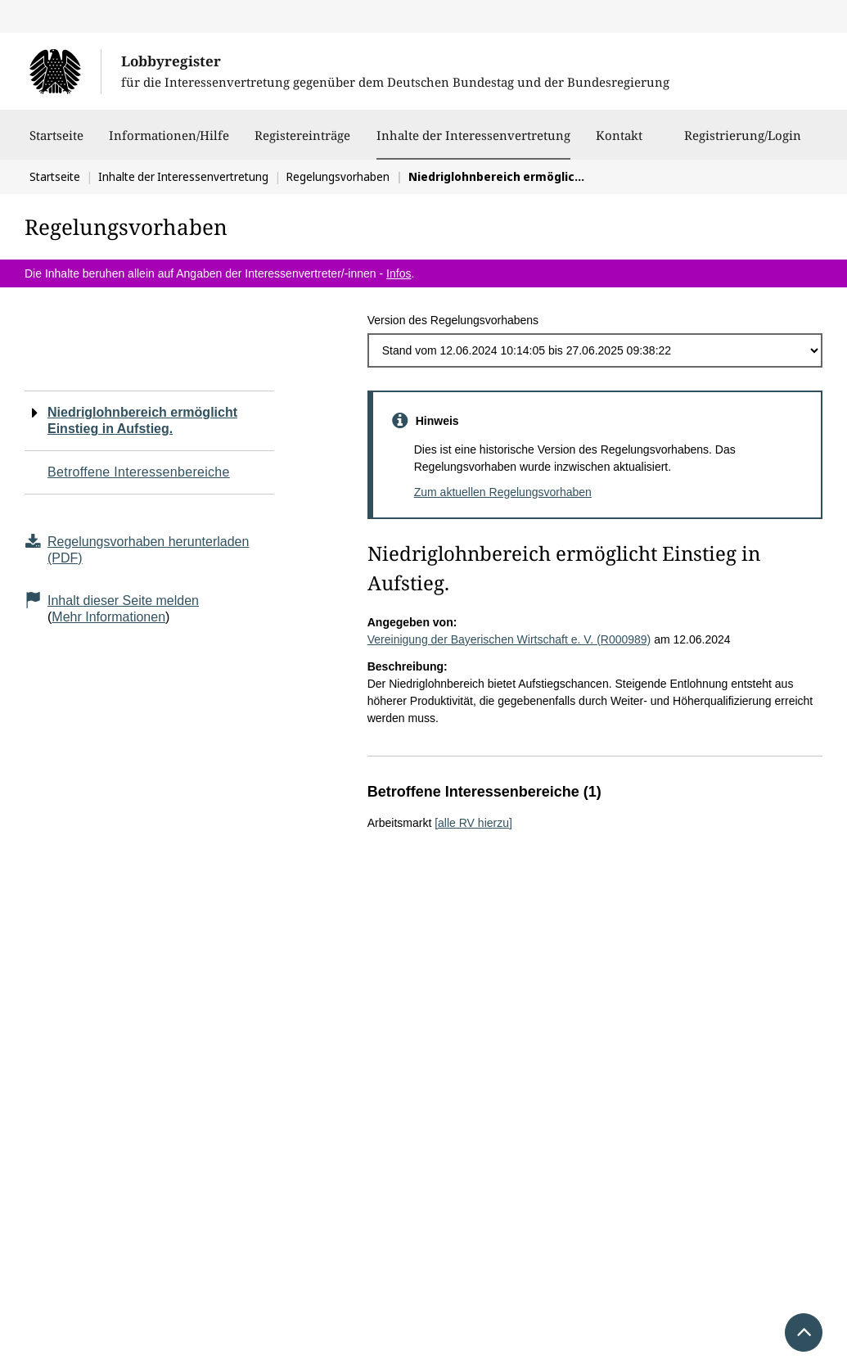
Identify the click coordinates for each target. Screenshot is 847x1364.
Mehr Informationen (108, 617)
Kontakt (619, 143)
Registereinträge (302, 143)
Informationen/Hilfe (169, 143)
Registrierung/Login (743, 143)
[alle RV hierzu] (473, 822)
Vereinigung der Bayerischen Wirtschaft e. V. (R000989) (509, 639)
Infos (398, 273)
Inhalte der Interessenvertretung (473, 135)
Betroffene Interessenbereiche (138, 472)
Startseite (56, 143)
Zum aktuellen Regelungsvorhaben (503, 492)
